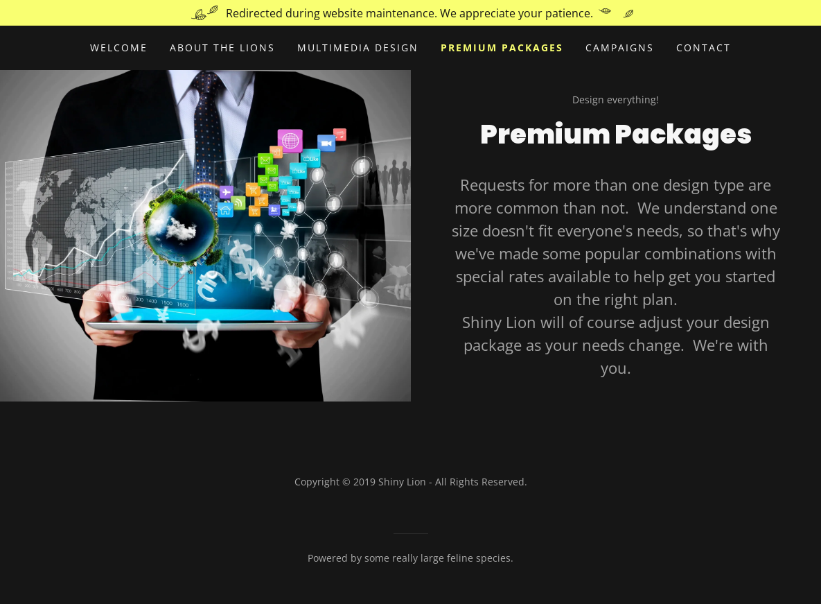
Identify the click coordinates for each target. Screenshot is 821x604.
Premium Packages (502, 47)
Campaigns (619, 47)
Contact (703, 47)
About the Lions (222, 47)
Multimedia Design (357, 47)
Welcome (119, 47)
